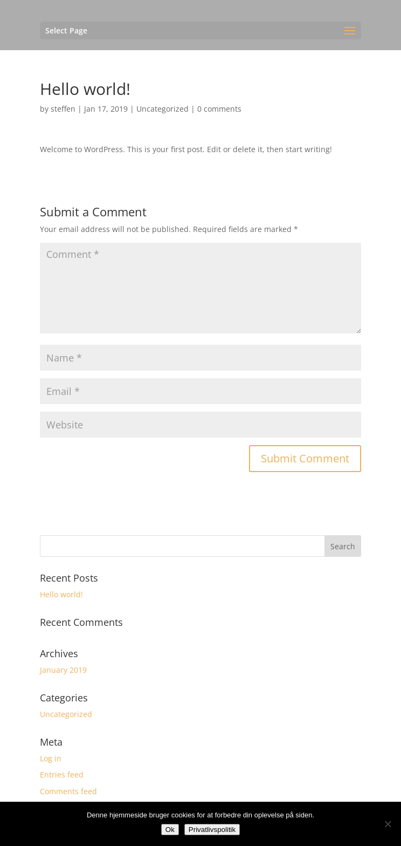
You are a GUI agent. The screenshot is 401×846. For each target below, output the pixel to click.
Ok (170, 829)
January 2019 (63, 670)
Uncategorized (162, 109)
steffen (63, 109)
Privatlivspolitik (212, 829)
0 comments (219, 109)
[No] (387, 823)
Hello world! (61, 594)
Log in (50, 758)
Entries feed (62, 774)
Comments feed (68, 791)
